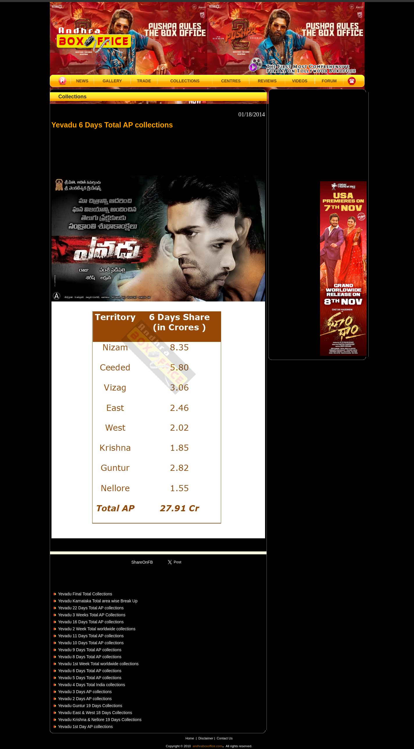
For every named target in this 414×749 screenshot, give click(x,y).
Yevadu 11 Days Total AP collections (91, 635)
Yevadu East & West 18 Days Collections (95, 712)
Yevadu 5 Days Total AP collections (90, 677)
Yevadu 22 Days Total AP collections (91, 608)
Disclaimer (206, 738)
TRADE (144, 81)
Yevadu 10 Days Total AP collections (91, 642)
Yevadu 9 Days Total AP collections (90, 649)
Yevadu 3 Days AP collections (85, 691)
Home (190, 738)
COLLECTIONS (184, 81)
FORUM (329, 81)
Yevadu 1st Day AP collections (85, 726)
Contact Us (224, 738)
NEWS (82, 81)
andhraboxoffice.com (207, 746)
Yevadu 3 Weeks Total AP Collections (91, 615)
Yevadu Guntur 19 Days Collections (90, 705)
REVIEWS (267, 81)
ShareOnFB (142, 562)
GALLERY (112, 81)
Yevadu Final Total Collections (85, 594)
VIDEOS (300, 81)
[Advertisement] (158, 149)
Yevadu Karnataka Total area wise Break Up (98, 601)
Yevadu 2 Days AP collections (85, 698)
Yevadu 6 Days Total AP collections (90, 670)
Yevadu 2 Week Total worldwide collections (97, 628)
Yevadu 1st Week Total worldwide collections (98, 663)
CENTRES (231, 81)
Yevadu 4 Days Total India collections (91, 684)
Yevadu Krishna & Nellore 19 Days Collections (100, 719)
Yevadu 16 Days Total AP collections (91, 622)
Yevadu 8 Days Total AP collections (90, 656)
